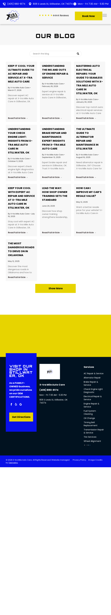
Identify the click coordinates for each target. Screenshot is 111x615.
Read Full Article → (18, 118)
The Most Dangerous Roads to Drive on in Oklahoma (21, 249)
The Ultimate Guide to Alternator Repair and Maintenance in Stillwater (87, 138)
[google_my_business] (20, 405)
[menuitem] (80, 460)
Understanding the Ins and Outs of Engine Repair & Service (55, 71)
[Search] (55, 54)
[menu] (104, 15)
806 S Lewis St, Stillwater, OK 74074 (53, 4)
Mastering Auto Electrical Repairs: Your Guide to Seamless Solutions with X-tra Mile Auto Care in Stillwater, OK (89, 79)
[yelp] (16, 405)
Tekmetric (13, 462)
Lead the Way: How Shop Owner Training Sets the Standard (54, 194)
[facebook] (11, 405)
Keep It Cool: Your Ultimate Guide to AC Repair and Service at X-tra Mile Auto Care (21, 73)
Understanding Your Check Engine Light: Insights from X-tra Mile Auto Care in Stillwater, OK (20, 140)
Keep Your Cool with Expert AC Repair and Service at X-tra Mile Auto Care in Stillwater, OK (21, 197)
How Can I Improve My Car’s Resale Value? (88, 192)
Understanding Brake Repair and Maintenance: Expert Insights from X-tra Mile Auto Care (54, 138)
